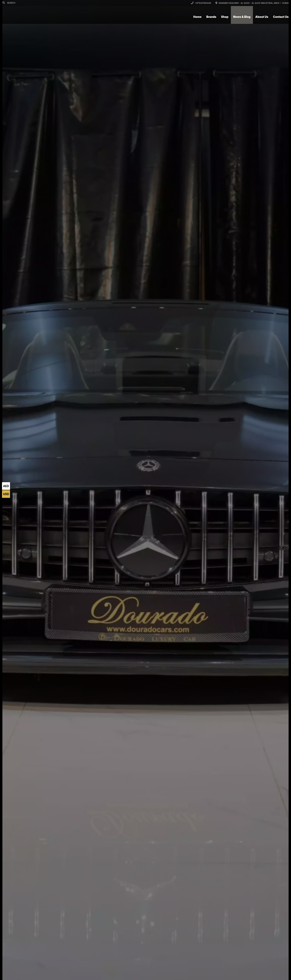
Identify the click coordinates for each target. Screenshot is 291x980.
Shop (224, 16)
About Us (261, 16)
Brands (211, 16)
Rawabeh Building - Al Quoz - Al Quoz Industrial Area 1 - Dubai (252, 3)
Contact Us (281, 16)
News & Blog (242, 16)
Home (197, 16)
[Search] (4, 2)
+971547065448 (201, 3)
